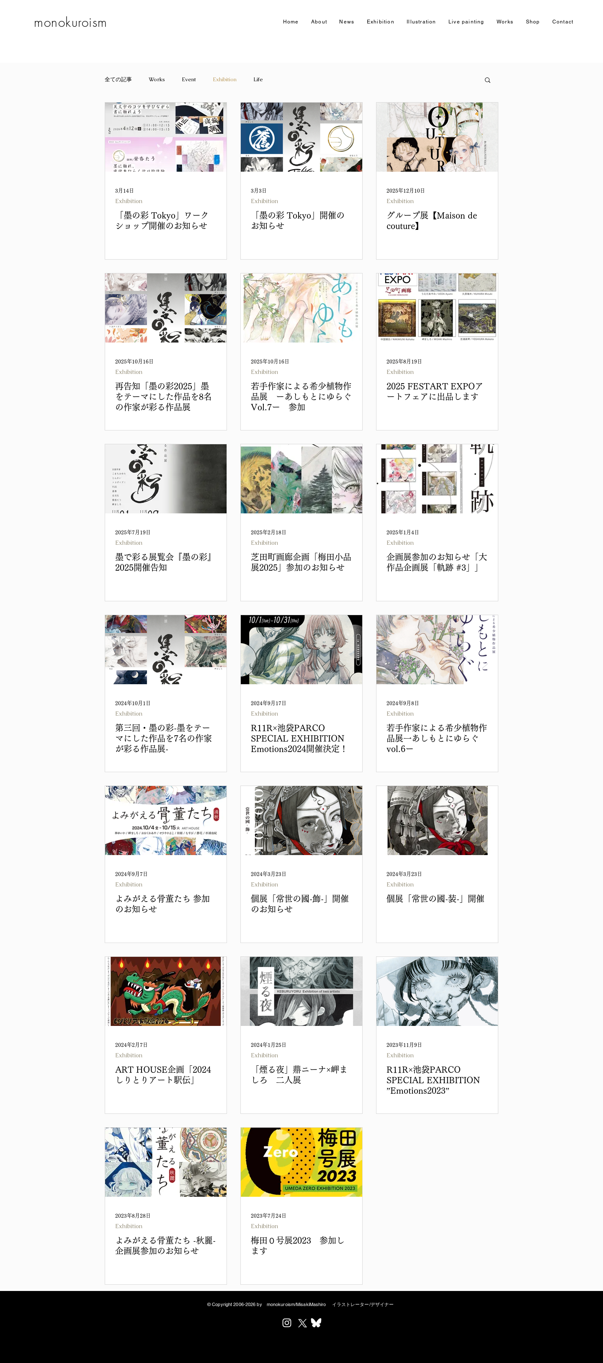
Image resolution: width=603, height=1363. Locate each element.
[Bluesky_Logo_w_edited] (316, 1323)
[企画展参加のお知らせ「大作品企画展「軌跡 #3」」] (437, 478)
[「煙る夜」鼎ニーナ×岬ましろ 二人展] (301, 991)
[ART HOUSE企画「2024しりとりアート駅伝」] (166, 991)
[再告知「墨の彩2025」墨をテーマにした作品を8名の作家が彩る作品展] (166, 308)
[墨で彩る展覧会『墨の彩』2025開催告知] (166, 478)
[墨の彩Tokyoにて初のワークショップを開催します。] (166, 137)
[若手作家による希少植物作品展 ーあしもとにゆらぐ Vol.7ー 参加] (301, 308)
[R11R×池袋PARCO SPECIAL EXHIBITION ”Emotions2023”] (437, 991)
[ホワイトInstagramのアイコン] (287, 1323)
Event (189, 79)
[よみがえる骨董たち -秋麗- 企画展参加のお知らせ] (166, 1162)
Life (258, 79)
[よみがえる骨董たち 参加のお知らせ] (166, 820)
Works (157, 79)
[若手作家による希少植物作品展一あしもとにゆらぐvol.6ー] (437, 649)
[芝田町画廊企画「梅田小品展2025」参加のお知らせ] (301, 478)
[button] (380, 22)
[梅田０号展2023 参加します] (301, 1162)
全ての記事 (118, 79)
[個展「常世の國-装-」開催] (437, 820)
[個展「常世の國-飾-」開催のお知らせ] (301, 820)
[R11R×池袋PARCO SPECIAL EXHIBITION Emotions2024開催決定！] (301, 649)
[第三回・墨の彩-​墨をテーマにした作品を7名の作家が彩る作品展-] (166, 649)
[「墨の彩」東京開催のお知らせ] (301, 137)
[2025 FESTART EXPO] (437, 308)
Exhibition (225, 79)
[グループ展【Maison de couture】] (437, 137)
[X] (301, 1323)
